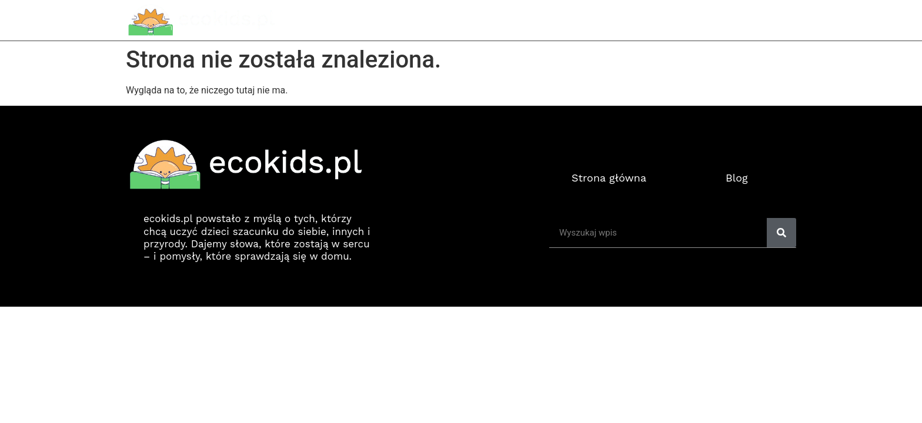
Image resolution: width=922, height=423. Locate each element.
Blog (737, 178)
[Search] (781, 232)
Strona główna (645, 20)
